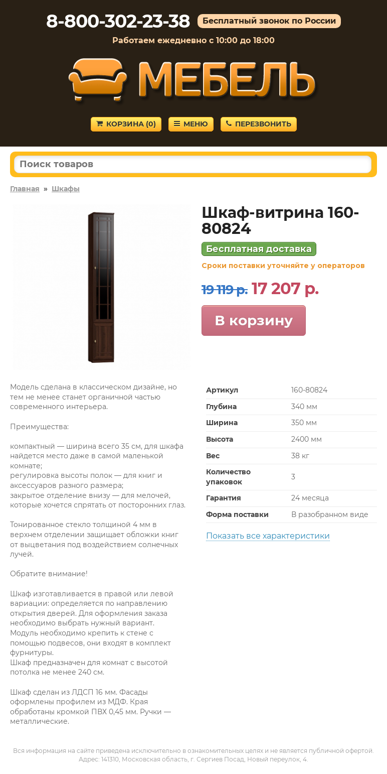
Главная (25, 188)
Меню (191, 123)
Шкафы (66, 188)
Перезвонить (258, 123)
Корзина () (126, 123)
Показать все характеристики (268, 536)
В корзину (254, 320)
